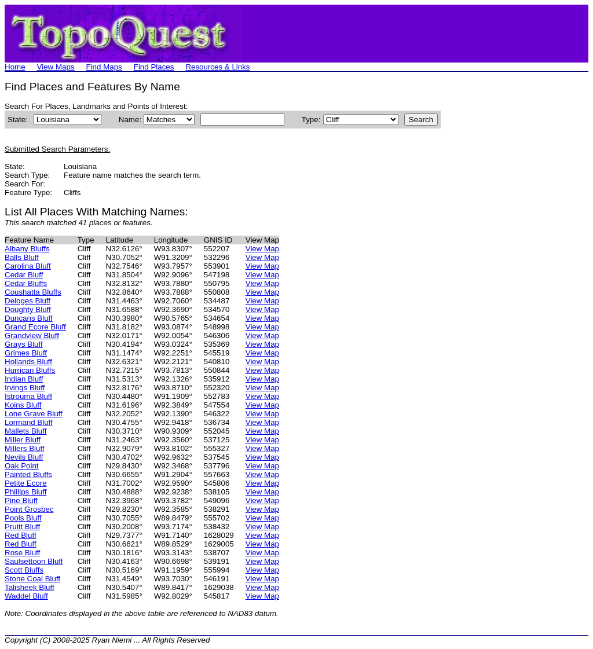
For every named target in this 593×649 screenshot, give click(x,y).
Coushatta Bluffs (33, 292)
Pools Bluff (23, 518)
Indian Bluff (24, 379)
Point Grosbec (29, 509)
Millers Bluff (25, 448)
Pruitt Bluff (22, 526)
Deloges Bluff (27, 300)
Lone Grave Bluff (34, 413)
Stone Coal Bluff (32, 578)
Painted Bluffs (28, 474)
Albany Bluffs (27, 248)
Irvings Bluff (25, 387)
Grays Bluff (24, 344)
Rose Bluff (22, 552)
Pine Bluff (21, 500)
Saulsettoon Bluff (34, 561)
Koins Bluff (23, 405)
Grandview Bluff (32, 335)
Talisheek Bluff (29, 587)
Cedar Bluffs (26, 283)
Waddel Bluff (26, 596)
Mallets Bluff (25, 431)
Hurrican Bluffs (30, 370)
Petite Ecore (26, 483)
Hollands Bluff (28, 361)
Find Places (154, 67)
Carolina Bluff (28, 266)
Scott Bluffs (24, 570)
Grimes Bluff (26, 353)
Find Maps (104, 67)
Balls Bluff (22, 257)
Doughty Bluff (28, 309)
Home (15, 67)
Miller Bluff (23, 439)
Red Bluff (20, 535)
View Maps (56, 67)
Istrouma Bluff (28, 396)
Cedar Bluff (24, 274)
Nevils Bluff (24, 457)
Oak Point (22, 465)
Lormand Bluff (29, 422)
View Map (262, 248)
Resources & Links (217, 67)
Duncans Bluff (29, 318)
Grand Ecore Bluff (35, 326)
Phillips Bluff (25, 491)
